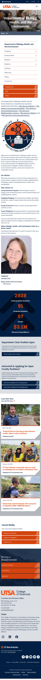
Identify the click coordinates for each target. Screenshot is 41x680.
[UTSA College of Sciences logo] (11, 7)
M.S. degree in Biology (29, 113)
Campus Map (15, 662)
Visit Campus (20, 570)
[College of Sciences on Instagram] (3, 637)
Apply (21, 96)
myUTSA (33, 1)
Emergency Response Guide (12, 672)
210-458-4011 (11, 652)
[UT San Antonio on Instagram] (38, 656)
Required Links (17, 674)
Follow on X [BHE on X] (21, 542)
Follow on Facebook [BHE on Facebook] (21, 533)
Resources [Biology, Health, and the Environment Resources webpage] (8, 72)
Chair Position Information (21, 354)
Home (2, 33)
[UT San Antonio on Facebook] (23, 656)
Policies (23, 672)
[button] (38, 1)
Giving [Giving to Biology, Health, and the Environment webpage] (7, 77)
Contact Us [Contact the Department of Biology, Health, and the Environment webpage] (8, 81)
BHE (7, 33)
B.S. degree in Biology (27, 106)
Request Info (21, 87)
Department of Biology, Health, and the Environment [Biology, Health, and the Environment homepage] (19, 45)
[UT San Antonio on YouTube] (30, 656)
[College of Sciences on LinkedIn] (10, 637)
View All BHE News (8, 401)
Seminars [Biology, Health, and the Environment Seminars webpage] (8, 68)
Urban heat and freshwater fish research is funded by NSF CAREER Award (19, 505)
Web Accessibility (31, 672)
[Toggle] (36, 6)
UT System (25, 674)
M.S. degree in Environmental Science (15, 115)
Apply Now (20, 576)
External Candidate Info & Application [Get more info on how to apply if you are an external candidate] (21, 387)
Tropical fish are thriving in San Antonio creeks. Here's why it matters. (19, 432)
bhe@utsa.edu (7, 283)
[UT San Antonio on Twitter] (27, 656)
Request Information (20, 565)
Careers (8, 662)
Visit (21, 91)
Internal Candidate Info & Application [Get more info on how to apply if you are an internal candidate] (21, 383)
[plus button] (20, 51)
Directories (23, 662)
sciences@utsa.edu (7, 610)
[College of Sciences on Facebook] (17, 637)
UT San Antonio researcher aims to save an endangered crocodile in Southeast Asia (20, 468)
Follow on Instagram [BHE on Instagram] (21, 537)
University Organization (33, 662)
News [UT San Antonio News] (27, 1)
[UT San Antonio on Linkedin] (34, 656)
